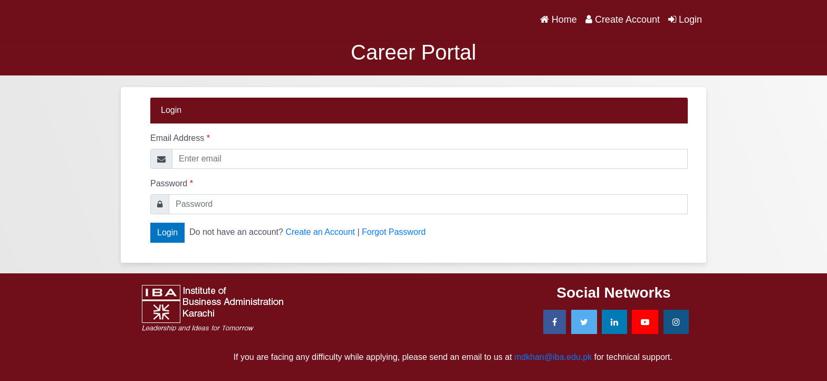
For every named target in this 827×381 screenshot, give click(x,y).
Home (560, 18)
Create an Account (320, 231)
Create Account (622, 19)
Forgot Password (394, 231)
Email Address (180, 138)
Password (171, 183)
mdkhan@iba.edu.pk (553, 357)
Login (685, 19)
